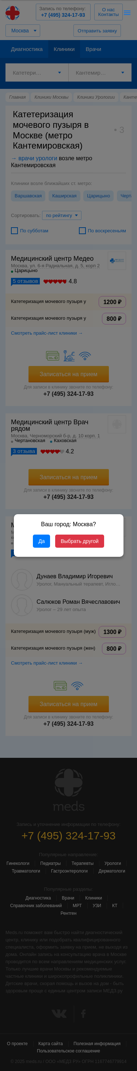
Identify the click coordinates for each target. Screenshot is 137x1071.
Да (41, 541)
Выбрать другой (79, 541)
